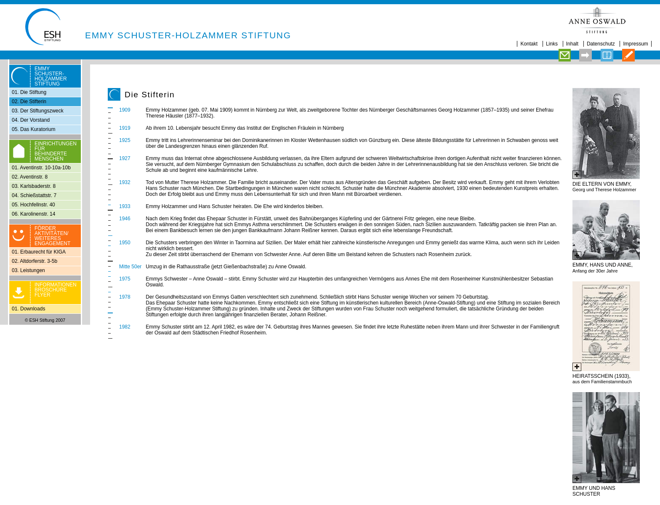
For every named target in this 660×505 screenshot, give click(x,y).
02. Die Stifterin (29, 101)
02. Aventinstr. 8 (30, 177)
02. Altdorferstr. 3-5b (34, 261)
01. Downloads (28, 309)
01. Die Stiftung (29, 92)
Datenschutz (601, 44)
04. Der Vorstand (31, 120)
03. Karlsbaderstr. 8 (34, 186)
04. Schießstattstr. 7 (34, 195)
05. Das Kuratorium (33, 129)
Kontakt (529, 44)
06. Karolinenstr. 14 (33, 214)
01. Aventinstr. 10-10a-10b (41, 168)
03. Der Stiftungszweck (38, 111)
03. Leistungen (28, 270)
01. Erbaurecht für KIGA (39, 252)
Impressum (635, 44)
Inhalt (572, 44)
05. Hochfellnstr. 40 (33, 205)
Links (552, 44)
